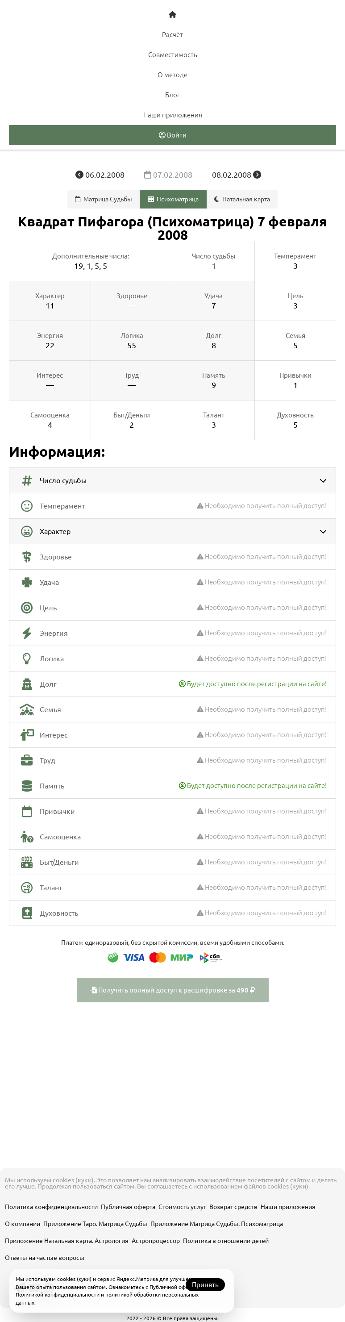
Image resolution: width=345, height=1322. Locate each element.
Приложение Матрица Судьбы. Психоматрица (216, 1223)
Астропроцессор (156, 1240)
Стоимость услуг (182, 1206)
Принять (205, 1285)
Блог (172, 95)
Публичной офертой (175, 1287)
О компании (22, 1223)
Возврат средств (233, 1206)
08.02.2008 (236, 174)
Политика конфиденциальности (51, 1206)
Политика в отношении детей (226, 1240)
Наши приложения (172, 115)
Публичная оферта (128, 1206)
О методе (172, 75)
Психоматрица (173, 199)
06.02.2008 (100, 174)
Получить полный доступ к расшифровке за (172, 990)
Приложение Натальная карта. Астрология (67, 1240)
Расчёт (172, 34)
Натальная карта (242, 199)
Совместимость (172, 54)
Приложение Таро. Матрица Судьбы (95, 1223)
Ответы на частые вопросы (44, 1257)
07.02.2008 (169, 174)
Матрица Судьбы (103, 199)
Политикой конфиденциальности (58, 1294)
